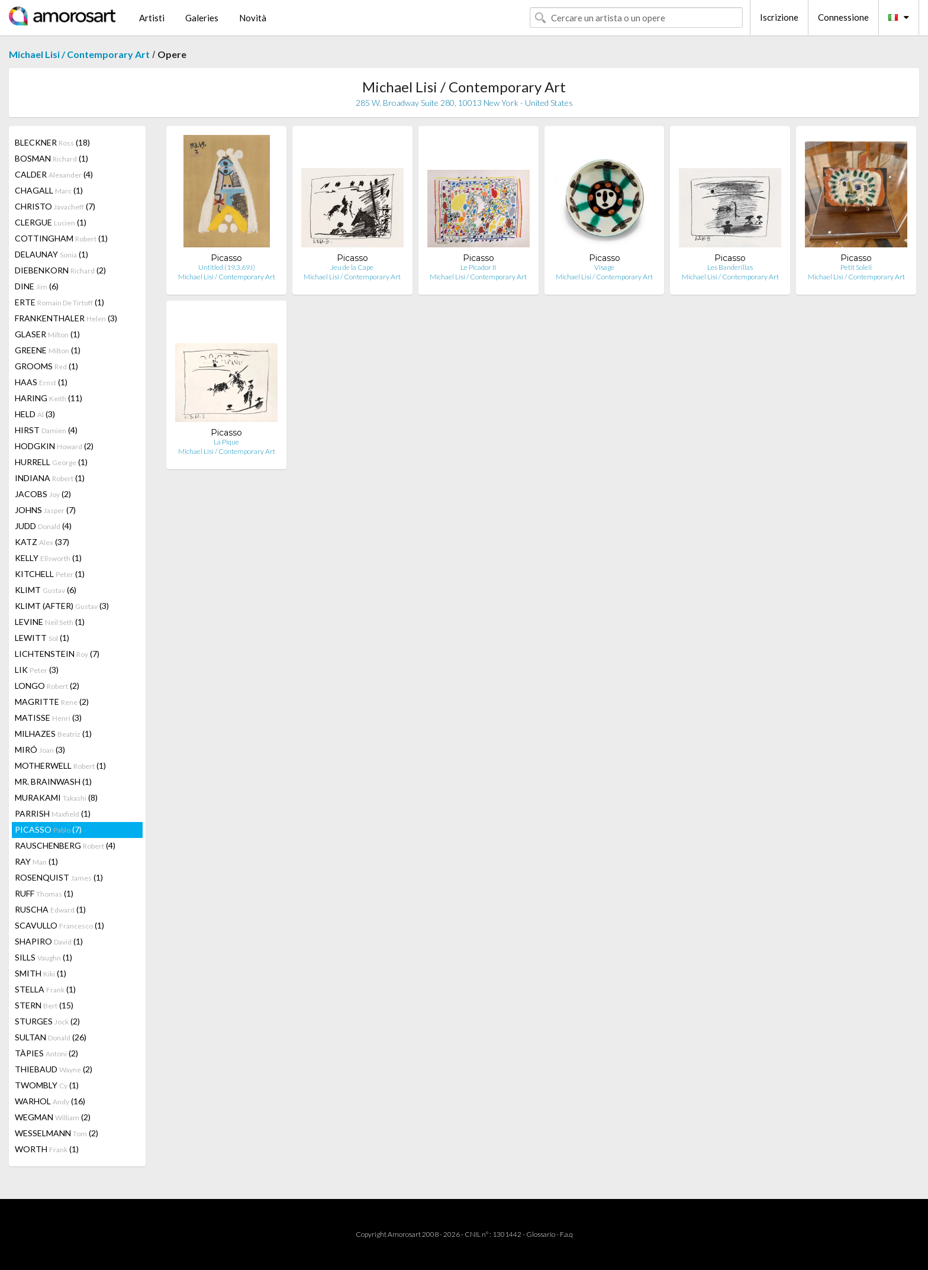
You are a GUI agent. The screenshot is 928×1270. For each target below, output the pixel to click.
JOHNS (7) (45, 510)
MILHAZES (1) (53, 734)
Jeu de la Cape (352, 267)
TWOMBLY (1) (47, 1085)
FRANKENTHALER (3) (66, 318)
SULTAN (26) (50, 1037)
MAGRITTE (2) (52, 702)
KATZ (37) (42, 542)
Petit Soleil (856, 267)
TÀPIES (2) (46, 1053)
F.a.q (566, 1234)
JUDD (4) (43, 526)
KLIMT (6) (45, 590)
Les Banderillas (730, 267)
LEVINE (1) (50, 622)
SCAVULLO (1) (59, 925)
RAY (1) (36, 861)
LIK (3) (37, 670)
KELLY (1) (48, 558)
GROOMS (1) (46, 366)
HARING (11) (48, 398)
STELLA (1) (45, 989)
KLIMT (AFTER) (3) (62, 606)
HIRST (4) (46, 430)
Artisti (152, 17)
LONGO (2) (47, 686)
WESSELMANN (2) (56, 1133)
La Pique (226, 441)
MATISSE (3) (48, 718)
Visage (604, 267)
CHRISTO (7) (55, 206)
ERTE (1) (59, 302)
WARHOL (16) (50, 1101)
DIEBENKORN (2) (60, 270)
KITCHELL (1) (50, 574)
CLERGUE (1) (50, 222)
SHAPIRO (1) (49, 941)
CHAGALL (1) (49, 190)
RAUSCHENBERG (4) (65, 845)
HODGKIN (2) (54, 446)
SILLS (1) (43, 957)
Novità (252, 17)
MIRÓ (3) (40, 749)
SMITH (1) (40, 973)
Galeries (201, 17)
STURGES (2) (47, 1021)
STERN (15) (44, 1005)
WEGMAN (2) (53, 1117)
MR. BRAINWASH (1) (53, 781)
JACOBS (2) (43, 494)
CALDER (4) (54, 174)
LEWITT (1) (42, 638)
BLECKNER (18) (52, 142)
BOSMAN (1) (51, 158)
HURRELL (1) (51, 462)
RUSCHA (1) (50, 909)
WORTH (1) (47, 1149)
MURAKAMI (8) (56, 797)
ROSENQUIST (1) (59, 877)
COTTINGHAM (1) (61, 238)
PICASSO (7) (48, 829)
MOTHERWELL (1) (60, 765)
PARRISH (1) (53, 813)
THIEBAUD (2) (53, 1069)
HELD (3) (35, 414)
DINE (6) (37, 286)
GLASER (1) (47, 334)
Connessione (843, 17)
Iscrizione (779, 17)
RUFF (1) (44, 893)
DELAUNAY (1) (51, 254)
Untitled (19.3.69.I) (226, 267)
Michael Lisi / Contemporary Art (79, 54)
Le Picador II (478, 267)
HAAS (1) (41, 382)
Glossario (540, 1234)
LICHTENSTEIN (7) (57, 654)
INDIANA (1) (50, 478)
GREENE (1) (47, 350)
